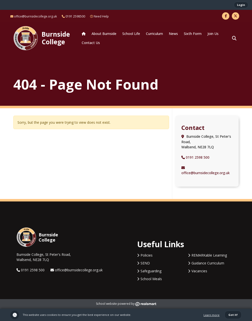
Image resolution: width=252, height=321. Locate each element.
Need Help (99, 16)
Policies (147, 255)
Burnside (56, 38)
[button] (234, 38)
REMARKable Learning (209, 255)
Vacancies (199, 271)
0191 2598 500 (195, 157)
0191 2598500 (73, 16)
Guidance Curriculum (207, 263)
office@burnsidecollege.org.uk (33, 16)
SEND (145, 263)
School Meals (151, 278)
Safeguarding (151, 271)
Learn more (212, 315)
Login (241, 5)
